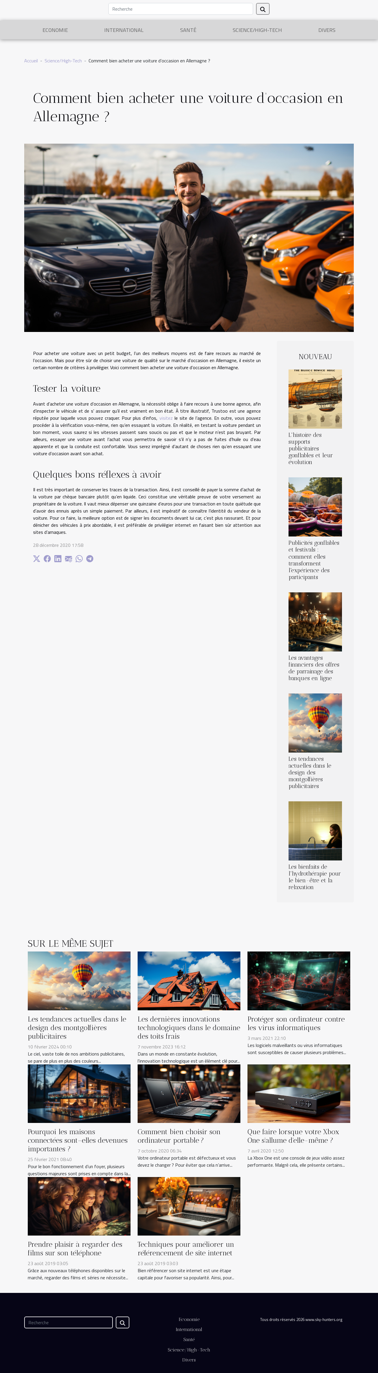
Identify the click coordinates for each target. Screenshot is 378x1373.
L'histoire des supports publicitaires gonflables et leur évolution (311, 449)
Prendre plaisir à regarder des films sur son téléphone (75, 1248)
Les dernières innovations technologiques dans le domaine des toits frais (189, 1027)
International (124, 30)
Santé (188, 30)
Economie (55, 30)
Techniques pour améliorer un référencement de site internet (186, 1248)
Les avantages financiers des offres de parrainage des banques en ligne (314, 668)
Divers (326, 30)
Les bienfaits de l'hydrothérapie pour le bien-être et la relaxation (315, 877)
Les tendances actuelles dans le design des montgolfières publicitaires (310, 773)
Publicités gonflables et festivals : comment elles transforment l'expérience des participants (314, 559)
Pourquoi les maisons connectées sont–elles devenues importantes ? (78, 1140)
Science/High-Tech (257, 30)
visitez (166, 418)
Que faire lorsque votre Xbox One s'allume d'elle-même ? (293, 1136)
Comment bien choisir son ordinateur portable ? (179, 1136)
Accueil (31, 60)
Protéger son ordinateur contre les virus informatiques (296, 1023)
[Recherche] (180, 9)
